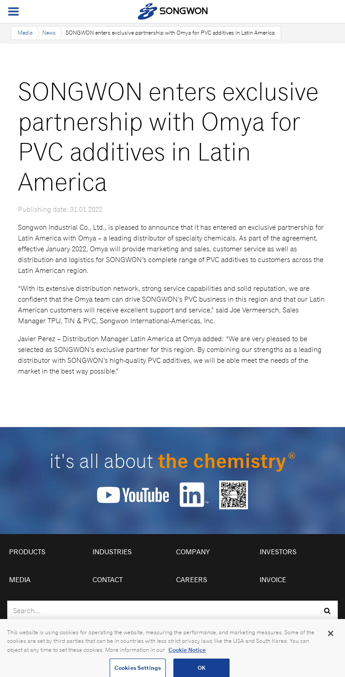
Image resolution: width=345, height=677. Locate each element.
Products (27, 552)
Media (25, 32)
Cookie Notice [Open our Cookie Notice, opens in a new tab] (187, 653)
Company (193, 552)
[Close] (331, 636)
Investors (278, 552)
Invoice (273, 579)
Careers (191, 579)
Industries (112, 552)
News (49, 32)
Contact (108, 579)
